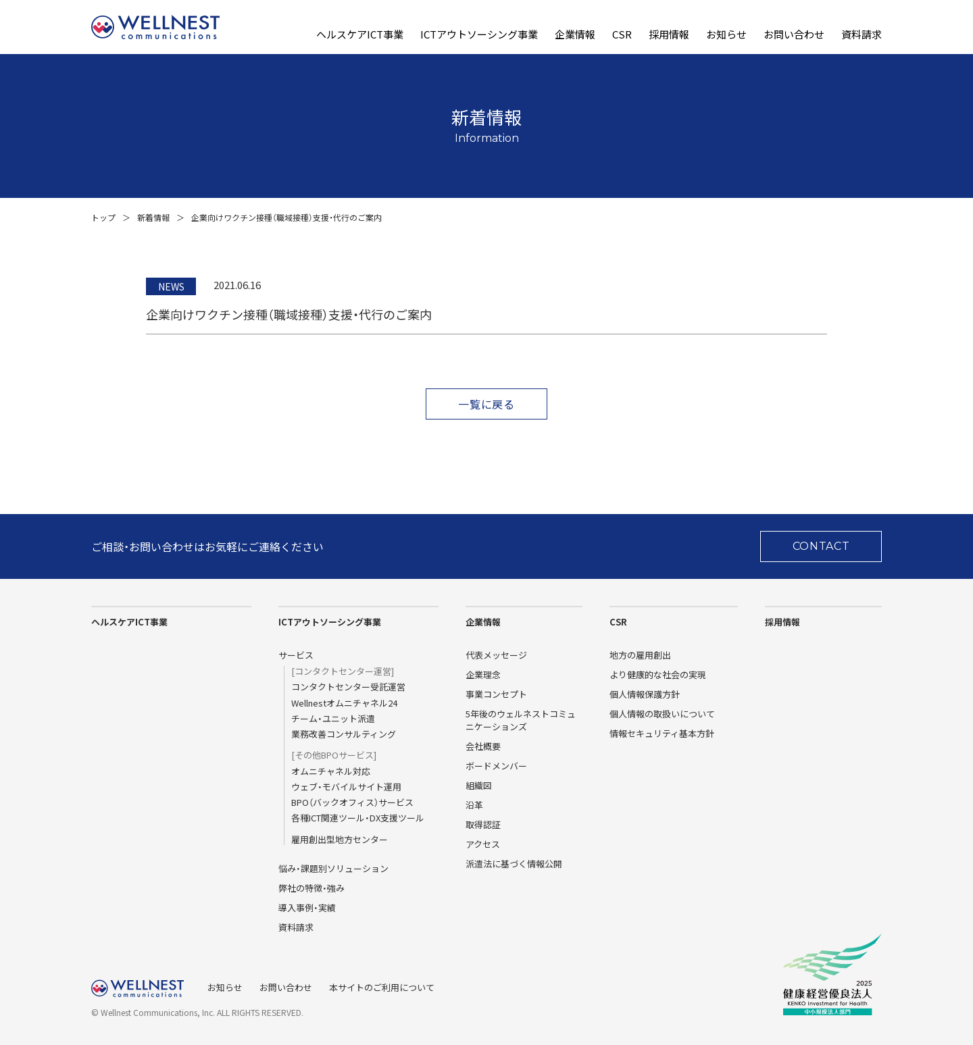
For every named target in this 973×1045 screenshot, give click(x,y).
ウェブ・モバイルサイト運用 (346, 787)
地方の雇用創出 (640, 654)
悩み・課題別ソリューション (333, 868)
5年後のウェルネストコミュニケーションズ (521, 720)
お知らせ (726, 35)
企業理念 (483, 674)
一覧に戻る (486, 404)
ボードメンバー (496, 765)
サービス (296, 654)
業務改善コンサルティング (343, 734)
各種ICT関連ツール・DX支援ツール (357, 818)
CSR (622, 35)
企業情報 (575, 35)
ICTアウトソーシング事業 (479, 35)
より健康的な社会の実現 (657, 674)
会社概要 (483, 746)
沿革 (474, 804)
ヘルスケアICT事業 (359, 35)
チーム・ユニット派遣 (333, 718)
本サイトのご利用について (381, 987)
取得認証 (483, 824)
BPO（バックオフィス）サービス (352, 802)
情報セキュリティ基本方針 (661, 733)
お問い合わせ (794, 35)
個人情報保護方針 (644, 694)
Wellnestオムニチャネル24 (344, 703)
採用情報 (669, 35)
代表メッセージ (496, 654)
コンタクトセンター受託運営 (348, 687)
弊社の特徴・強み (311, 888)
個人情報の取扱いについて (662, 713)
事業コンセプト (496, 694)
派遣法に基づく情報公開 (514, 863)
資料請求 (861, 35)
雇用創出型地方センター (339, 839)
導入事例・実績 (307, 907)
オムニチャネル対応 (330, 771)
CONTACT (821, 546)
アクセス (483, 844)
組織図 (479, 785)
